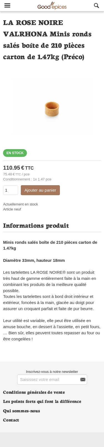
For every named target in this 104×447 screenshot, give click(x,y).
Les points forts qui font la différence (42, 401)
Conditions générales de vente (34, 392)
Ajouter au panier (40, 190)
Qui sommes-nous (21, 410)
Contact (11, 420)
